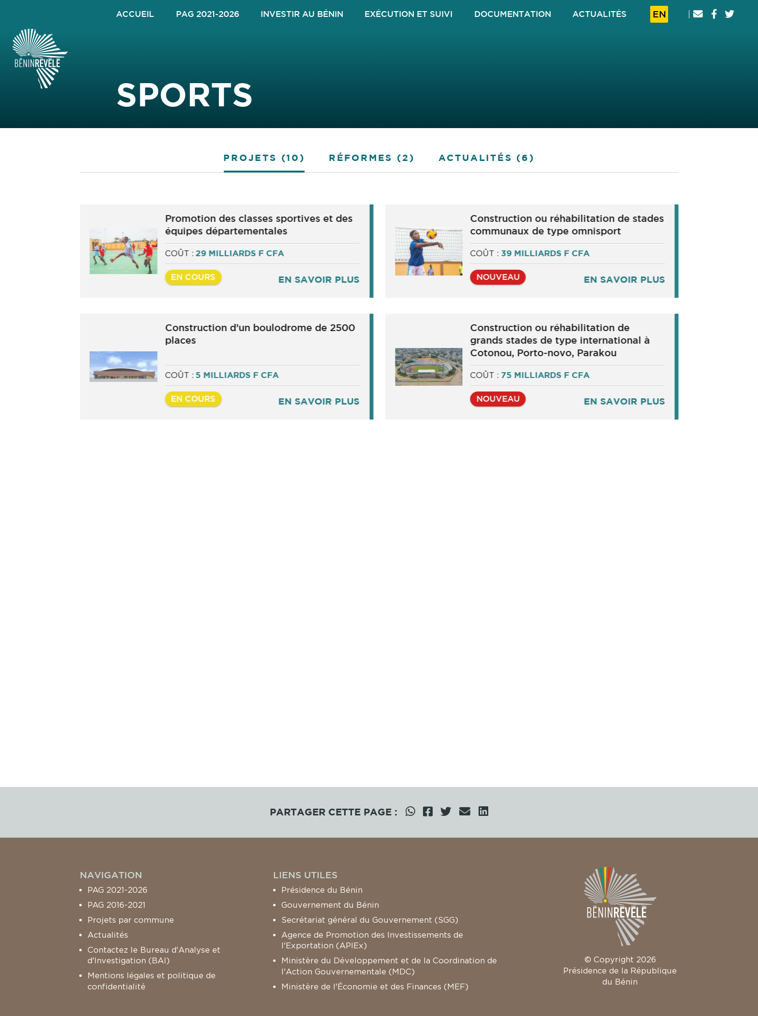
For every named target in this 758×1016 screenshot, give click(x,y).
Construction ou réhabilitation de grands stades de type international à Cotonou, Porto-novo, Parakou (564, 347)
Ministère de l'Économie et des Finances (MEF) (374, 986)
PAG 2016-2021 (116, 904)
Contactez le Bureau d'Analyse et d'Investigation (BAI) (153, 955)
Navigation (111, 875)
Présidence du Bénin (322, 889)
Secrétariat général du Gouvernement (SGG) (369, 919)
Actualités (107, 934)
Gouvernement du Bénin (330, 904)
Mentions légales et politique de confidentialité (151, 981)
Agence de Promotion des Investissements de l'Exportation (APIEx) (372, 940)
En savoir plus (322, 286)
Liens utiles (305, 875)
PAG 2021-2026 (117, 889)
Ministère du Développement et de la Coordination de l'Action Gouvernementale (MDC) (389, 966)
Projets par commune (130, 919)
